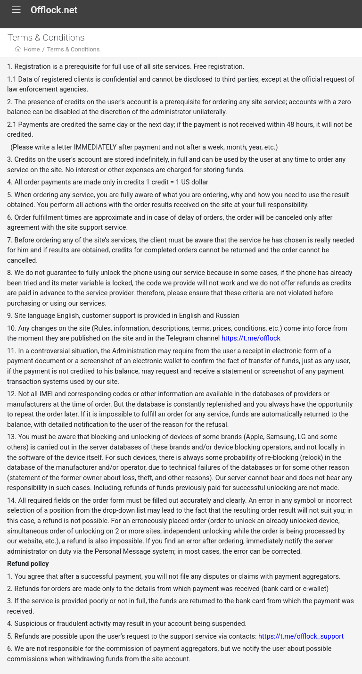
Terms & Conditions (73, 49)
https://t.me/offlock (251, 338)
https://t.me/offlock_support (301, 636)
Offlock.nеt (54, 10)
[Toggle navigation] (16, 10)
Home (32, 49)
